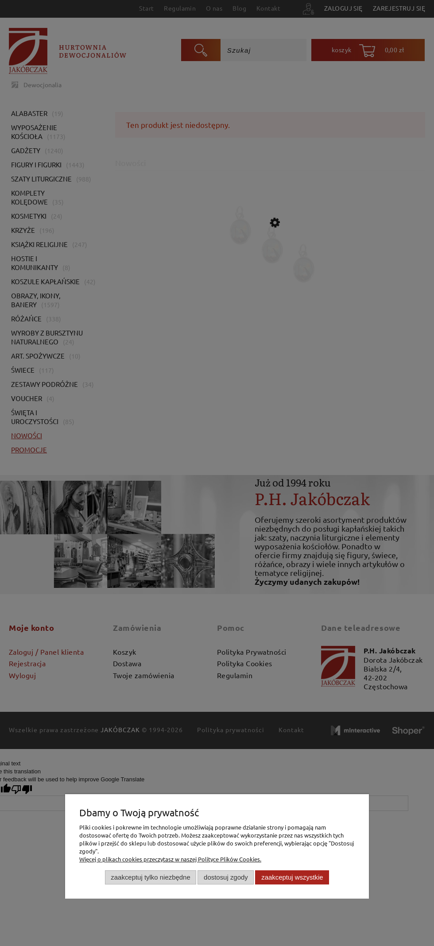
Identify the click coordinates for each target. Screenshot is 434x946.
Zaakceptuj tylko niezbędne (150, 877)
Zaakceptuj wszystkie (292, 877)
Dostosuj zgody (226, 877)
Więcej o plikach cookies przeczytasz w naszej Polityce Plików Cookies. (170, 859)
